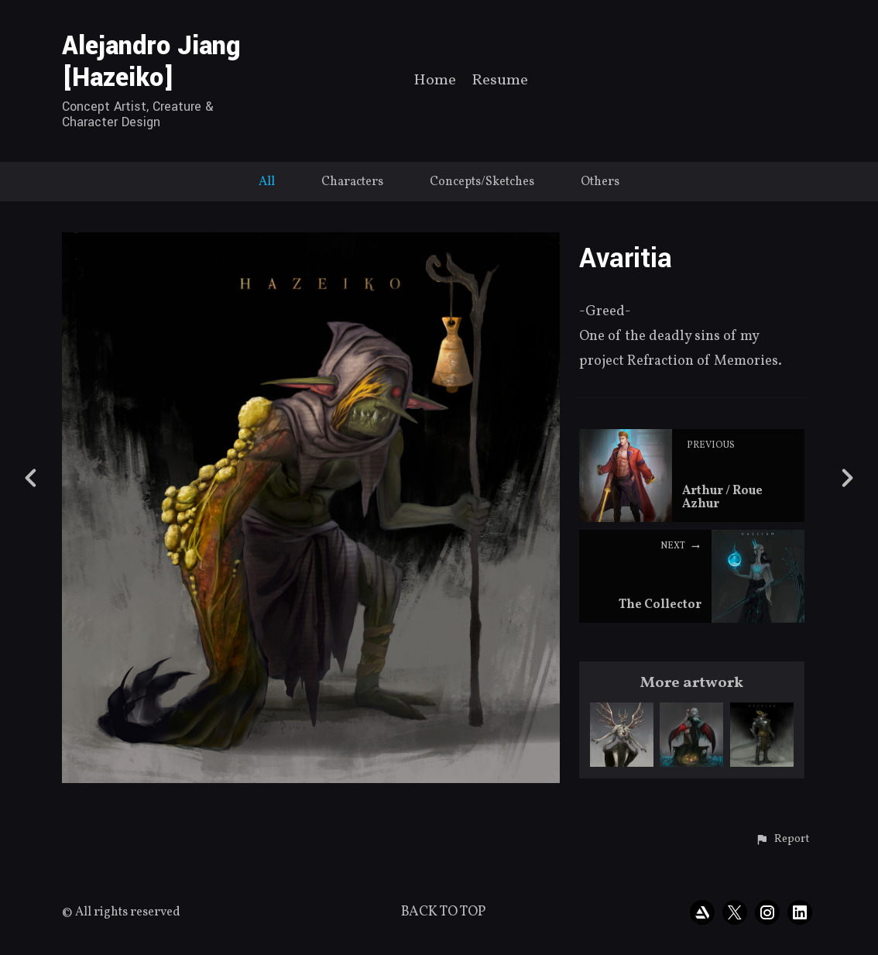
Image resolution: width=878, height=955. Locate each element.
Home (434, 81)
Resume (500, 81)
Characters (352, 182)
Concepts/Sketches (482, 182)
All (267, 182)
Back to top (443, 912)
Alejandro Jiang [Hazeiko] (151, 62)
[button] (782, 839)
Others (600, 182)
